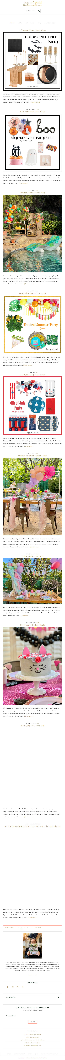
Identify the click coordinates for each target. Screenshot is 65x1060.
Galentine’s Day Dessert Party (32, 1042)
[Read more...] (35, 102)
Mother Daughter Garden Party (32, 455)
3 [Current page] (21, 927)
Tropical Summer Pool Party (32, 192)
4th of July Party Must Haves (32, 374)
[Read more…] (32, 975)
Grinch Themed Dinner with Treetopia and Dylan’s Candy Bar (32, 826)
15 (32, 927)
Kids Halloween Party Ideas (32, 111)
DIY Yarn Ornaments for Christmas (32, 1034)
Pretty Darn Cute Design (39, 1057)
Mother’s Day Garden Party (32, 1037)
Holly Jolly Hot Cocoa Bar (32, 725)
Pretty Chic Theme (23, 1057)
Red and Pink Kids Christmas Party (32, 1045)
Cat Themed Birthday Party (32, 625)
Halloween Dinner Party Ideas (32, 30)
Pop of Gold (32, 4)
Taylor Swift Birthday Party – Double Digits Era (33, 1040)
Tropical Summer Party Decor (32, 293)
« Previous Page (9, 927)
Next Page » (38, 927)
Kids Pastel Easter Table (32, 556)
